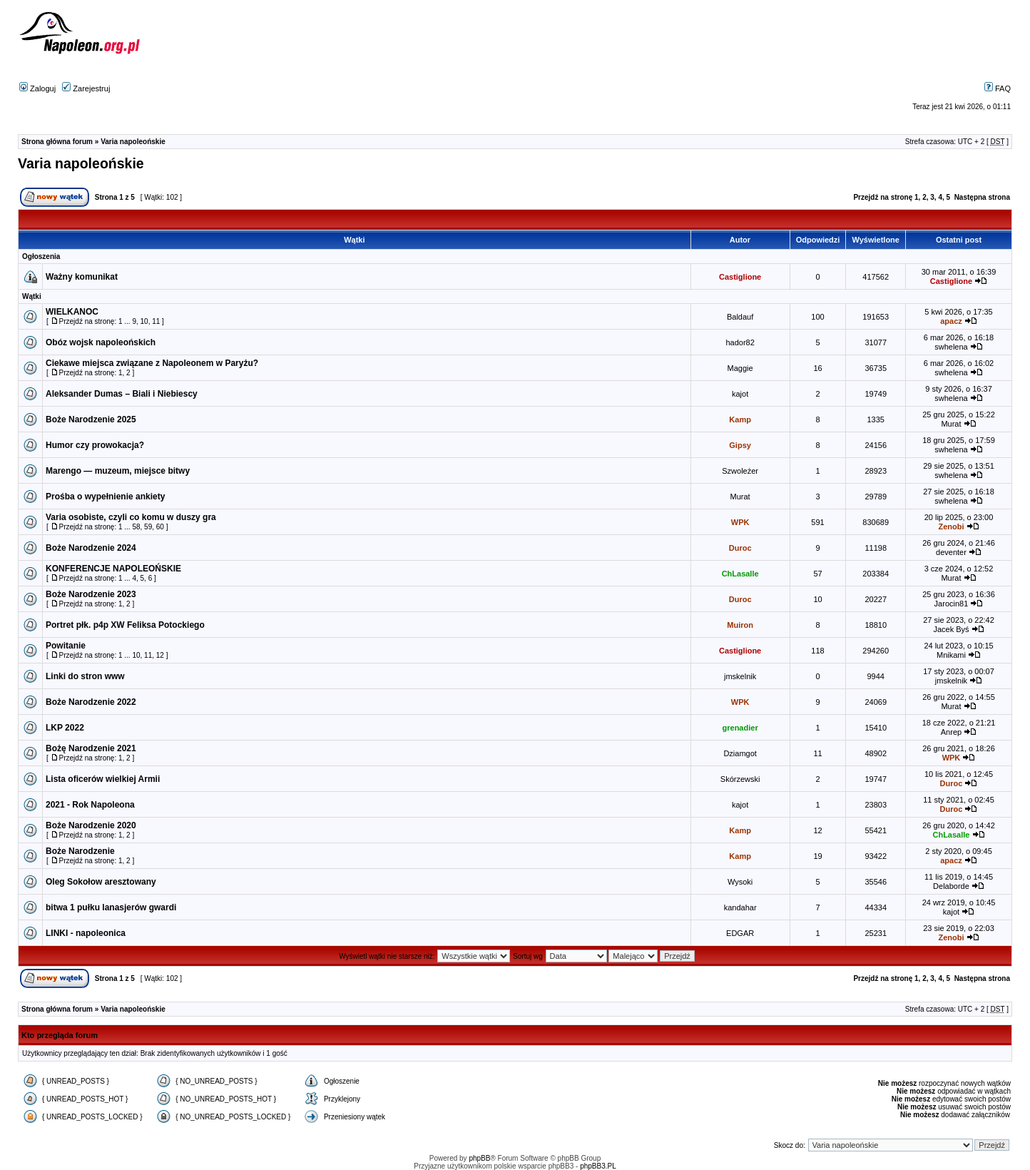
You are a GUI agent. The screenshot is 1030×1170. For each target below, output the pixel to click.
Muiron (740, 625)
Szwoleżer (740, 471)
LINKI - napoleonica (86, 933)
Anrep (951, 732)
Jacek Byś (951, 629)
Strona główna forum (57, 142)
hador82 (739, 342)
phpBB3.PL (598, 1166)
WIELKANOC (72, 312)
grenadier (740, 727)
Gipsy (740, 445)
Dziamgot (739, 753)
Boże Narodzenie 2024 (91, 548)
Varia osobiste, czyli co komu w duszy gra (131, 517)
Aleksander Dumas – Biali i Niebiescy (122, 394)
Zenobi (951, 526)
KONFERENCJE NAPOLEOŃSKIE (113, 569)
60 (160, 527)
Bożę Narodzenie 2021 (91, 748)
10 (144, 321)
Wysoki (740, 882)
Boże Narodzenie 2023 (91, 594)
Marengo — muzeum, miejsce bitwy (118, 471)
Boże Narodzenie (80, 851)
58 (136, 527)
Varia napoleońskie (133, 142)
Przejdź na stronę (882, 197)
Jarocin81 (951, 603)
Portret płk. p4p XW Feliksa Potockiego (125, 625)
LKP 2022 (65, 728)
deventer (951, 552)
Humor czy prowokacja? (95, 445)
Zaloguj (37, 88)
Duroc (740, 548)
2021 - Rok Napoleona (90, 805)
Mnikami (951, 655)
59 (148, 527)
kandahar (740, 907)
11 (156, 321)
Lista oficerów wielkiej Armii (103, 779)
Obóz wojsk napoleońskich (100, 342)
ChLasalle (740, 573)
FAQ (997, 88)
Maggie (740, 368)
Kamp (740, 419)
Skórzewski (740, 779)
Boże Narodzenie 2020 (91, 825)
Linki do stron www (85, 676)
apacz (951, 321)
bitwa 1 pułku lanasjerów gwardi (111, 907)
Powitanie (66, 646)
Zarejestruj (86, 88)
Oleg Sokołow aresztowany (101, 882)
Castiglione (740, 277)
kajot (740, 394)
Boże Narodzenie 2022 (91, 702)
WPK (740, 522)
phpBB (479, 1158)
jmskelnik (740, 676)
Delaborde (951, 886)
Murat (951, 423)
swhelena (950, 346)
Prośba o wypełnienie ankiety (105, 497)
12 (160, 655)
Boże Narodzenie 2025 (91, 419)
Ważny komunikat (82, 277)
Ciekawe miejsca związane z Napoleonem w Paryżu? (152, 363)
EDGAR (740, 933)
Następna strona (982, 197)
